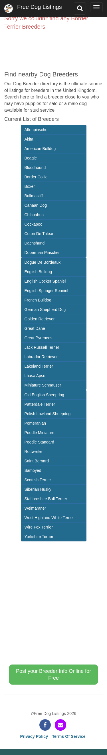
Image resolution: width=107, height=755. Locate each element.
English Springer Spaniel (46, 290)
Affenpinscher (37, 129)
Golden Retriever (40, 319)
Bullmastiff (34, 196)
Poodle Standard (39, 442)
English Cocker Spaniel (45, 281)
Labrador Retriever (41, 356)
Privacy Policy (34, 736)
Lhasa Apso (35, 375)
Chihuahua (34, 214)
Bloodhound (35, 167)
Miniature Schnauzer (43, 385)
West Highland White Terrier (49, 517)
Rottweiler (33, 451)
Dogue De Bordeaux (43, 262)
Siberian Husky (38, 489)
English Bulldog (38, 271)
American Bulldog (40, 148)
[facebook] (45, 725)
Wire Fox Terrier (39, 527)
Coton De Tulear (39, 233)
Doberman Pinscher (42, 252)
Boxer (30, 186)
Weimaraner (35, 508)
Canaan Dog (36, 205)
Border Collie (36, 177)
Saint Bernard (37, 461)
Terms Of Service (68, 736)
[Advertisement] (53, 47)
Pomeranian (35, 423)
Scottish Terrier (38, 480)
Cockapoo (34, 224)
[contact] (60, 725)
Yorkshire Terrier (39, 536)
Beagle (31, 158)
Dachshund (35, 243)
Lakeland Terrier (39, 366)
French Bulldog (38, 300)
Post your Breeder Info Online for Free (53, 674)
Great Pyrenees (39, 338)
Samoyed (33, 470)
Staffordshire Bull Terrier (46, 498)
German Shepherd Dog (45, 309)
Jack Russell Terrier (42, 347)
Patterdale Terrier (40, 404)
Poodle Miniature (39, 432)
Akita (29, 139)
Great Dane (35, 328)
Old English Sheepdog (44, 395)
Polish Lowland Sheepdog (48, 413)
